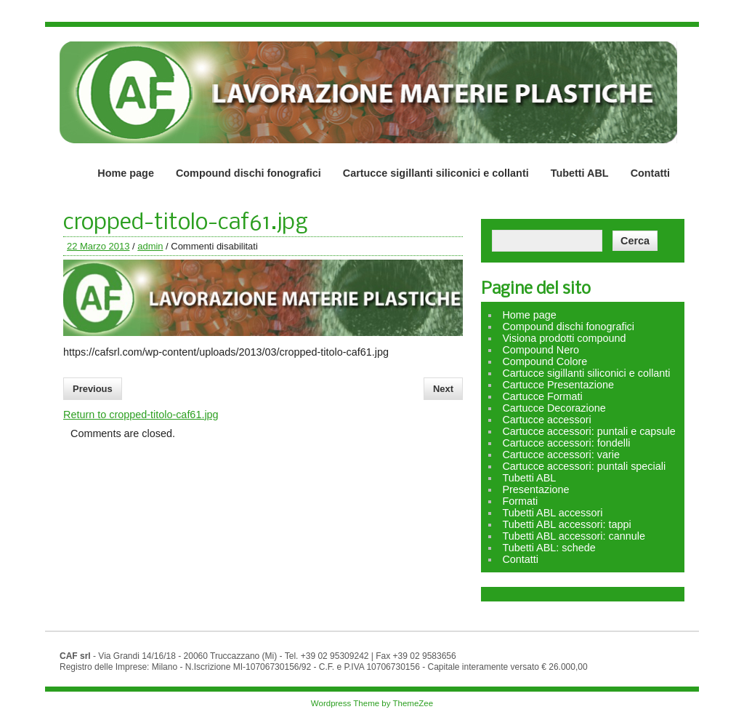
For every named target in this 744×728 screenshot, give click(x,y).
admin (150, 246)
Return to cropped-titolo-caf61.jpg (141, 414)
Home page (125, 173)
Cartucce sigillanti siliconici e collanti (436, 173)
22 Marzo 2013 (98, 246)
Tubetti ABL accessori (552, 513)
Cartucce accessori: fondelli (566, 443)
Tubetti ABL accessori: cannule (573, 536)
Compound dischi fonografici (248, 173)
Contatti (650, 173)
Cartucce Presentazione (558, 385)
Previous (93, 388)
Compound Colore (544, 361)
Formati (520, 501)
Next (443, 388)
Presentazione (535, 489)
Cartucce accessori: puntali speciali (584, 466)
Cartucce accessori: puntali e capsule (588, 431)
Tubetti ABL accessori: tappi (566, 524)
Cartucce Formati (542, 396)
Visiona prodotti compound (564, 338)
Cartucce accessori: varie (561, 454)
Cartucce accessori (546, 419)
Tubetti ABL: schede (548, 547)
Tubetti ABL (580, 173)
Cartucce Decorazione (553, 408)
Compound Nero (540, 350)
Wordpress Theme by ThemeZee (372, 703)
